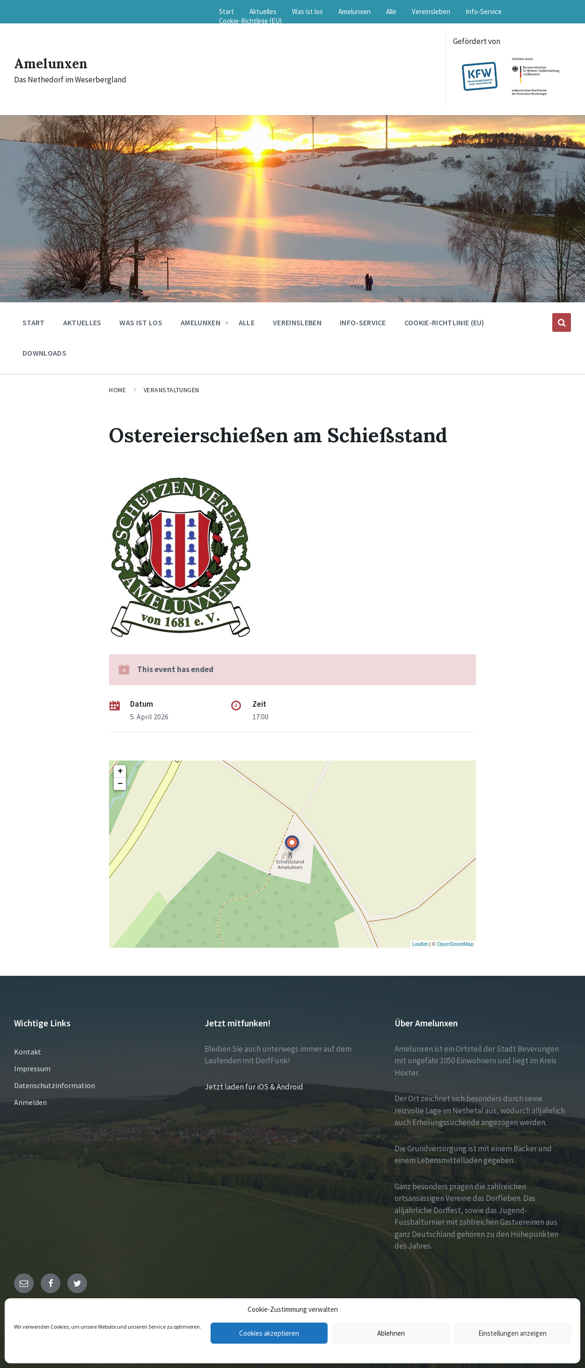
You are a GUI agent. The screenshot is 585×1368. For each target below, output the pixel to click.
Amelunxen (53, 63)
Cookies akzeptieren (269, 1333)
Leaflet (420, 944)
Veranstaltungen (171, 390)
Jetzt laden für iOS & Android (254, 1087)
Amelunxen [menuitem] (354, 11)
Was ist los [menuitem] (307, 11)
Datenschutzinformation (54, 1085)
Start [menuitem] (226, 11)
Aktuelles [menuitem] (263, 11)
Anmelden (30, 1102)
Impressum (32, 1068)
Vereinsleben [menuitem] (431, 11)
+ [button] (120, 771)
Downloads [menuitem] (44, 353)
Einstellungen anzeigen (512, 1333)
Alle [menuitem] (391, 11)
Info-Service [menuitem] (484, 11)
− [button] (120, 784)
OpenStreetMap (455, 944)
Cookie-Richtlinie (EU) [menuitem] (250, 20)
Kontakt (27, 1051)
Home (117, 390)
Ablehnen (391, 1333)
